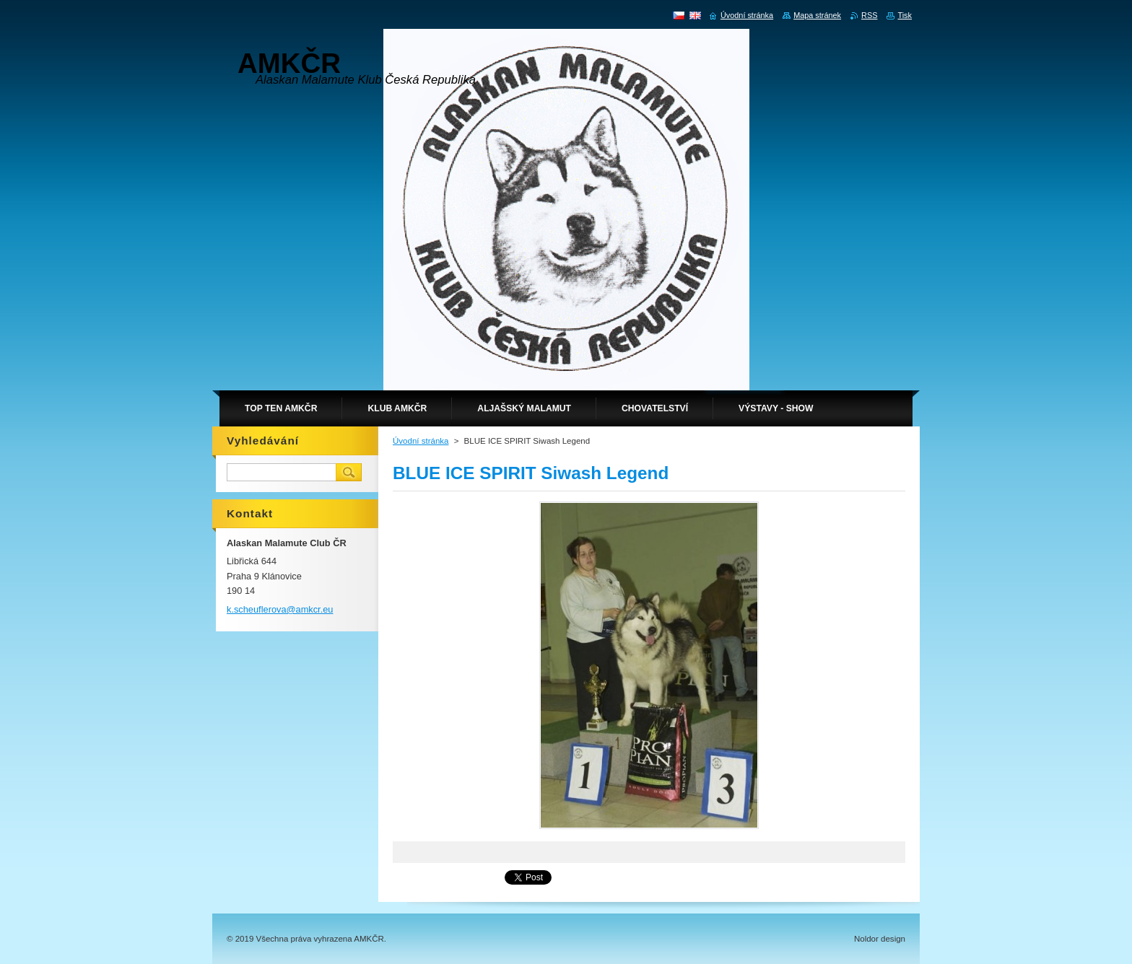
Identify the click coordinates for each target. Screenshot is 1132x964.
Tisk (904, 15)
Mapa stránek (817, 15)
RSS (869, 15)
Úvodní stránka (420, 441)
